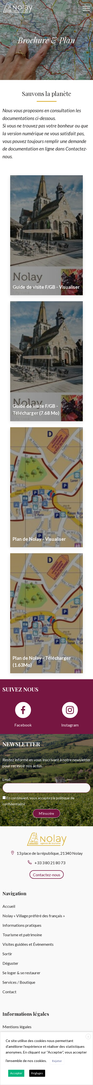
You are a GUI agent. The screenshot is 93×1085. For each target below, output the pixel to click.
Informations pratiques (21, 925)
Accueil (8, 906)
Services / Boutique (18, 982)
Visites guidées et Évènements (28, 944)
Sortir (7, 953)
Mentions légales (16, 1026)
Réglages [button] (37, 1073)
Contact (9, 991)
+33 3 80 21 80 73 (49, 862)
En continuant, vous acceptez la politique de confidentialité (38, 801)
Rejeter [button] (57, 1061)
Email (6, 779)
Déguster (10, 963)
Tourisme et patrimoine (22, 934)
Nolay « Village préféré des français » (33, 915)
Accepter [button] (16, 1073)
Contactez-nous (46, 874)
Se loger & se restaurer (21, 972)
